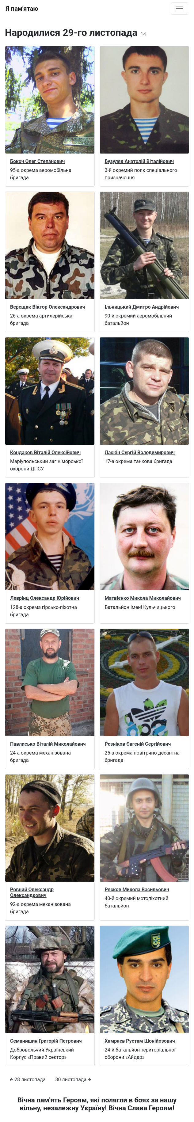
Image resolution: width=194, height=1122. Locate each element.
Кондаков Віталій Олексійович (45, 452)
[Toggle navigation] (179, 8)
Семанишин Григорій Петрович (46, 1041)
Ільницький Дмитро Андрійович (142, 307)
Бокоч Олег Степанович (37, 161)
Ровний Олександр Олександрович (32, 892)
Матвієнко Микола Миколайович (143, 598)
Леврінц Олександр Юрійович (44, 598)
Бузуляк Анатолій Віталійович (139, 161)
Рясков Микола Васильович (137, 889)
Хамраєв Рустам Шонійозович (140, 1041)
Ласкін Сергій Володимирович (140, 452)
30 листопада (73, 1079)
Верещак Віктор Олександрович (47, 307)
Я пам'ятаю (22, 8)
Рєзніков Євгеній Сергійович (138, 744)
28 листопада (28, 1079)
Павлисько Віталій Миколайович (48, 744)
